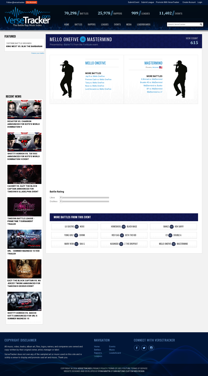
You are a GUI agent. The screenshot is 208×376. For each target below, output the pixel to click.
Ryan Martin (104, 371)
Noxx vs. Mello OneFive (94, 86)
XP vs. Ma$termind (154, 89)
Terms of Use (114, 368)
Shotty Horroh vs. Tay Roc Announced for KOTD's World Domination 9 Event (23, 156)
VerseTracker (85, 368)
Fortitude (87, 44)
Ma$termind (153, 63)
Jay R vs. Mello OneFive (95, 76)
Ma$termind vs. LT (154, 92)
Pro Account (31, 2)
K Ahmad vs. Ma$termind (151, 79)
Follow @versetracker (15, 2)
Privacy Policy (100, 368)
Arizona (155, 67)
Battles (78, 24)
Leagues (105, 24)
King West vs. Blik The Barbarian (24, 46)
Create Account (189, 2)
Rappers (92, 24)
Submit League (147, 2)
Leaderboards (143, 24)
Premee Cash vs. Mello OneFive (98, 79)
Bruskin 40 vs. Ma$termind (151, 82)
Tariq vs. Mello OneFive (94, 83)
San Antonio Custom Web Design (128, 371)
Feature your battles (37, 53)
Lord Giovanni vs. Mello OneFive (98, 89)
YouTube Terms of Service (135, 368)
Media (128, 24)
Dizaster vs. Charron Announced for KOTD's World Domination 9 (23, 124)
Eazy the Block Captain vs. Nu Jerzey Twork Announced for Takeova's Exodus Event (24, 283)
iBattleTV (68, 44)
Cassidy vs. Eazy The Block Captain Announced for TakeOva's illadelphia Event (22, 189)
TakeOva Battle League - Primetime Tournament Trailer (20, 221)
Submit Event (133, 2)
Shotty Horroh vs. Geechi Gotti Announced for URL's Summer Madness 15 (22, 316)
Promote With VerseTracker (167, 2)
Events (117, 24)
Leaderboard (115, 353)
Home (66, 24)
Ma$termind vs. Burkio (153, 86)
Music (112, 349)
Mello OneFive (95, 63)
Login (200, 2)
